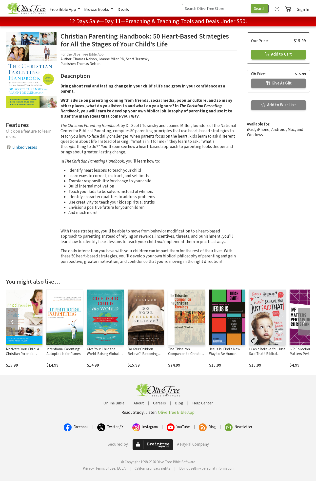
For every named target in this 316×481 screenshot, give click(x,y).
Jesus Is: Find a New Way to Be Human (224, 351)
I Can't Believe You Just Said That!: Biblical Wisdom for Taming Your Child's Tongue (267, 356)
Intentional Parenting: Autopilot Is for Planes (63, 351)
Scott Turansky (137, 59)
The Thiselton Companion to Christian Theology (186, 354)
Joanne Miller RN (111, 59)
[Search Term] (216, 8)
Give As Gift (279, 83)
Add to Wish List (278, 105)
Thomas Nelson (85, 59)
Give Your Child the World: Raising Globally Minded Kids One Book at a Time (104, 356)
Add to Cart (278, 54)
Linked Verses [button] (24, 147)
